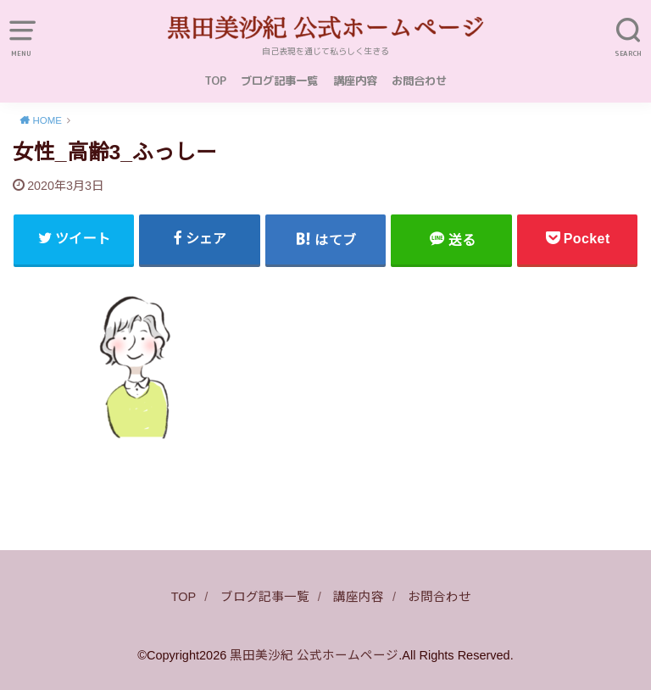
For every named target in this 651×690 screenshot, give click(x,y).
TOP (215, 80)
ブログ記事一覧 (279, 80)
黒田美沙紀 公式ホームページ (314, 655)
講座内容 (355, 80)
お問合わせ (419, 80)
